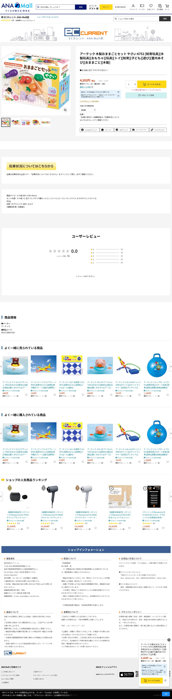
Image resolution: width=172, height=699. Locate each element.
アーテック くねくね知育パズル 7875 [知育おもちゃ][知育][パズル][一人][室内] (71, 385)
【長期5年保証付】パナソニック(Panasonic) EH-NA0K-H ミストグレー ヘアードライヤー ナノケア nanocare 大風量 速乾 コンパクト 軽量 (86, 515)
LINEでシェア (123, 130)
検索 (81, 7)
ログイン (106, 7)
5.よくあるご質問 (7, 679)
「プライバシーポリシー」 (43, 695)
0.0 (74, 251)
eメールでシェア (141, 130)
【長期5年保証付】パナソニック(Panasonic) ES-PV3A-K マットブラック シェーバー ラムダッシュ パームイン (18, 515)
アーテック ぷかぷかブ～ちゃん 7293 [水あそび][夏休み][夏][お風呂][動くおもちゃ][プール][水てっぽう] (100, 385)
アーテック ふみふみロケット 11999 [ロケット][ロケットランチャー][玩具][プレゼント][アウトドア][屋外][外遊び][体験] (128, 385)
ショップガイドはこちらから (48, 17)
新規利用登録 (120, 7)
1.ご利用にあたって (8, 672)
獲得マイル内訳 (85, 87)
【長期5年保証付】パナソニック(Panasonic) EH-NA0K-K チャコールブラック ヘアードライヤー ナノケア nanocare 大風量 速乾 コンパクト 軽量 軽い (52, 515)
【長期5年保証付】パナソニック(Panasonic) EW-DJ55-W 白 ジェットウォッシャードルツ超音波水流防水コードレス (120, 515)
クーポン (142, 9)
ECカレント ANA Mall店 (16, 17)
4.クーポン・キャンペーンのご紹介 (45, 675)
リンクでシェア (159, 130)
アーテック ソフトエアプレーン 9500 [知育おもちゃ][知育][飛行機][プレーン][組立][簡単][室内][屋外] (43, 385)
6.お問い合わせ (38, 679)
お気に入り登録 (147, 95)
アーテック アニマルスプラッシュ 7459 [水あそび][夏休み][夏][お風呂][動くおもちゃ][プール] (15, 385)
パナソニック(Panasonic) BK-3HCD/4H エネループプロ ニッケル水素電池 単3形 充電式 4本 (153, 515)
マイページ (133, 9)
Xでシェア (108, 130)
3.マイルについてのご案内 (10, 675)
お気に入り (151, 9)
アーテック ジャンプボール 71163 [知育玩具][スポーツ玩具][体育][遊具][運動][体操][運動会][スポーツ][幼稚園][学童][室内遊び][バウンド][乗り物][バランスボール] (156, 385)
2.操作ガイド (37, 672)
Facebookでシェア (91, 130)
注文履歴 (160, 9)
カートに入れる (154, 680)
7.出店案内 (5, 682)
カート (167, 9)
